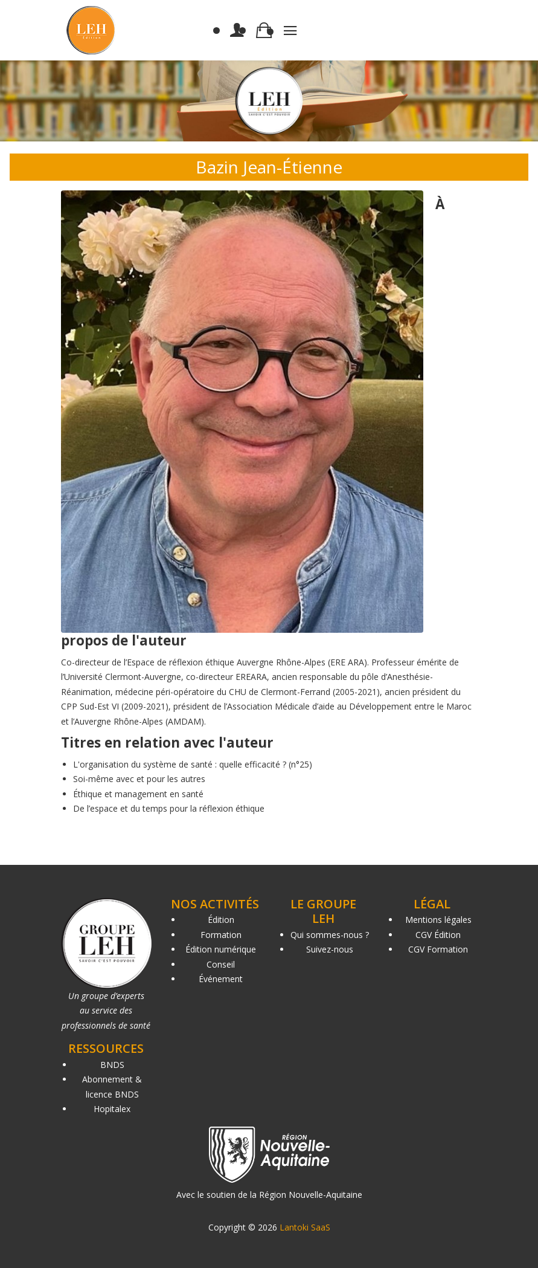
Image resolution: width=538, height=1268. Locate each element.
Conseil (221, 964)
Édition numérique (220, 949)
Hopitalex (112, 1108)
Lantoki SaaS (305, 1227)
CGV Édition (438, 934)
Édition (221, 919)
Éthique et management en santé (138, 794)
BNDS (112, 1064)
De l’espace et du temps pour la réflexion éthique (168, 808)
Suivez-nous (329, 949)
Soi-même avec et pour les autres (139, 778)
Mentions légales (438, 919)
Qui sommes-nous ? (329, 934)
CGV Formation (438, 949)
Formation (221, 934)
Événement (221, 979)
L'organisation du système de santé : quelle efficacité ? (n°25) (192, 764)
